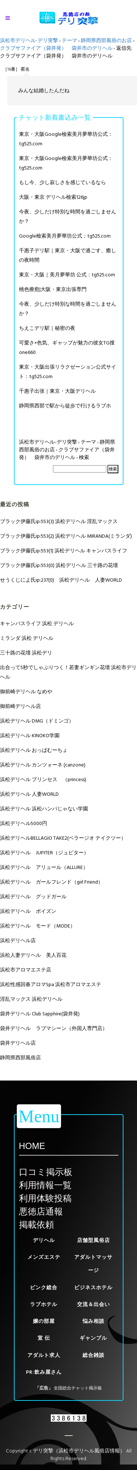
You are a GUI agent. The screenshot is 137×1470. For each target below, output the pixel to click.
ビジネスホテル (93, 1287)
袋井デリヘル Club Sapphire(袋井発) (40, 1014)
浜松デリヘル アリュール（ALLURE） (44, 867)
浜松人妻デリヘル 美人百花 (33, 955)
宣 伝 (44, 1338)
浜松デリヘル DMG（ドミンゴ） (37, 721)
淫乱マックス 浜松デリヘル (31, 999)
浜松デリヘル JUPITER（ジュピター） (44, 852)
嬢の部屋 (44, 1321)
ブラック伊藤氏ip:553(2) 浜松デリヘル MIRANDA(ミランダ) (66, 536)
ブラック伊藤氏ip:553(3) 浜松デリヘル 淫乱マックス (59, 521)
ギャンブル (93, 1338)
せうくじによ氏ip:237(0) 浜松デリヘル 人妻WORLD (61, 580)
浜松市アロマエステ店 (25, 970)
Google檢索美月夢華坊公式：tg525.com (65, 236)
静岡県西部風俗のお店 (106, 40)
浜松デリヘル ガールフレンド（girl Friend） (51, 882)
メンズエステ (43, 1257)
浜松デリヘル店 (18, 940)
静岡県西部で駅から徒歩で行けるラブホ (65, 406)
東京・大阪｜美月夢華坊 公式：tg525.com (67, 275)
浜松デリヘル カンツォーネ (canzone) (42, 765)
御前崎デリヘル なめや (26, 691)
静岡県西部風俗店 (20, 1057)
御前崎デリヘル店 (20, 706)
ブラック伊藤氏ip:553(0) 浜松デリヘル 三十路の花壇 (59, 565)
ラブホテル (43, 1304)
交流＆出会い (93, 1304)
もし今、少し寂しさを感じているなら (62, 182)
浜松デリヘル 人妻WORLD (29, 794)
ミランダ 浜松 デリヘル (26, 638)
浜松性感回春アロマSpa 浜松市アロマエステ (50, 984)
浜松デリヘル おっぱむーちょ (34, 750)
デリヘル (44, 1240)
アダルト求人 (43, 1355)
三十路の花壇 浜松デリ (26, 653)
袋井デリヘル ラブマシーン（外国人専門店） (53, 1028)
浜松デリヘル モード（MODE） (37, 926)
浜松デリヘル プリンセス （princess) (43, 779)
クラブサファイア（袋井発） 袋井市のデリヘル (56, 48)
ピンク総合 (43, 1287)
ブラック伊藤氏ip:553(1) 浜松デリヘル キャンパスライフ (63, 550)
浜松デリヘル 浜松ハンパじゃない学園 (44, 809)
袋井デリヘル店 (18, 1043)
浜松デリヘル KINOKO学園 (30, 735)
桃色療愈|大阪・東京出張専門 (53, 289)
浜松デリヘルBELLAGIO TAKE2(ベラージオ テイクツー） (63, 838)
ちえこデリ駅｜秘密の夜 (47, 328)
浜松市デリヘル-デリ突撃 (29, 40)
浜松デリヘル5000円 (23, 823)
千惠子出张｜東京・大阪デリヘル (57, 391)
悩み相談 (93, 1321)
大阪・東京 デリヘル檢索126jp (53, 197)
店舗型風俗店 (93, 1240)
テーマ (69, 40)
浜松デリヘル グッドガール (33, 896)
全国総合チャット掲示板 (78, 1388)
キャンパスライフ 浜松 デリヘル (37, 623)
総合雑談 (93, 1355)
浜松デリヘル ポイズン (28, 911)
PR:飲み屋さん (44, 1372)
